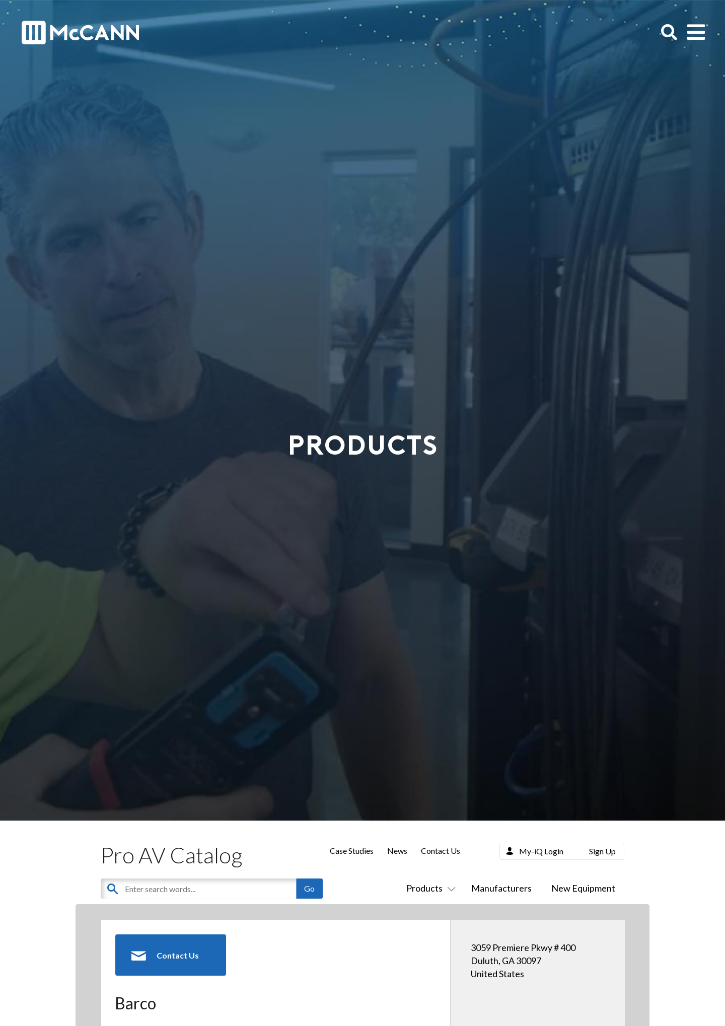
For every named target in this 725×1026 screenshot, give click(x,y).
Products (429, 888)
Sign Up (602, 851)
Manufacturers (501, 888)
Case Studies (352, 850)
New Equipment (583, 888)
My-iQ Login (541, 851)
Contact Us (440, 850)
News (397, 850)
